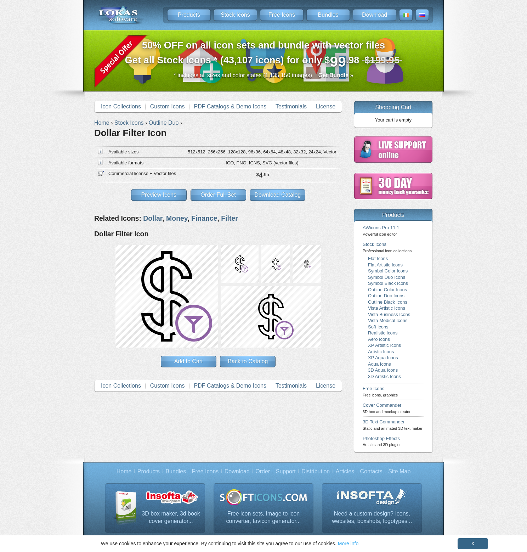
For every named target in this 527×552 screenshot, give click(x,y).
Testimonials (291, 106)
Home (124, 471)
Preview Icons (158, 195)
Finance (204, 218)
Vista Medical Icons (387, 320)
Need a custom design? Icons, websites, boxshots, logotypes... (372, 517)
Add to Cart (188, 361)
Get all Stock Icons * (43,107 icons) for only (263, 55)
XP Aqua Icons (383, 357)
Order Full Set (218, 195)
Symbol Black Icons (388, 283)
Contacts (371, 471)
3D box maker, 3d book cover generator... (171, 517)
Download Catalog (277, 195)
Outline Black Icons (387, 302)
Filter (229, 218)
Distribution (315, 471)
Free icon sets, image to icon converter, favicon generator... (263, 517)
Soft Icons (378, 326)
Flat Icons (378, 258)
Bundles (328, 15)
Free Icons (281, 15)
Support (286, 471)
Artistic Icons (381, 351)
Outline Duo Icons (386, 295)
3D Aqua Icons (383, 370)
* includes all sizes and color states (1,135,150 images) (263, 75)
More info (348, 543)
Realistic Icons (383, 333)
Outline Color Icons (387, 289)
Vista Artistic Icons (386, 308)
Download (374, 15)
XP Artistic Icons (384, 345)
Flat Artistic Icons (385, 264)
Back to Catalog (248, 361)
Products (189, 15)
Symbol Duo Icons (386, 277)
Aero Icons (379, 339)
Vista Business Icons (389, 314)
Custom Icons (167, 106)
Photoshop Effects (382, 441)
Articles (345, 471)
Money (176, 218)
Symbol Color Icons (388, 271)
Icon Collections (121, 106)
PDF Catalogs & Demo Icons (230, 106)
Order (262, 471)
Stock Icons (235, 15)
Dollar (152, 218)
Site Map (399, 471)
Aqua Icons (379, 364)
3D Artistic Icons (384, 376)
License (325, 106)
